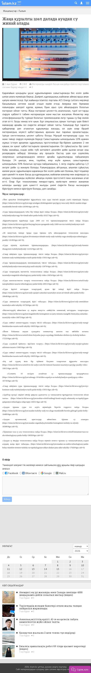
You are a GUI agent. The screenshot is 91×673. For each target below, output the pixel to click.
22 (57, 572)
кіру (59, 465)
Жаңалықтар (10, 10)
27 (33, 576)
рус (19, 4)
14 (45, 569)
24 (82, 572)
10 (82, 565)
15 (57, 569)
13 (33, 569)
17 (82, 569)
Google (48, 473)
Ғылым (22, 10)
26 (20, 576)
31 (82, 576)
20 (33, 572)
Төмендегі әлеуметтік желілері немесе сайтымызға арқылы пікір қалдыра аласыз (43, 466)
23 (70, 572)
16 (70, 569)
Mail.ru (62, 473)
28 (45, 576)
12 (20, 569)
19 (20, 572)
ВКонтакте (31, 473)
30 (70, 576)
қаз (19, 1)
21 (45, 572)
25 (8, 576)
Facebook (13, 473)
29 (57, 576)
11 (8, 569)
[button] (80, 669)
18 (8, 572)
